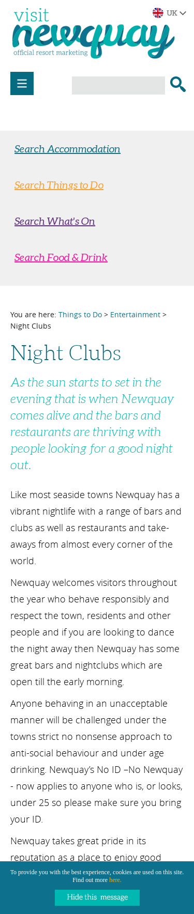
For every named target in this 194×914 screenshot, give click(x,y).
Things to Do (80, 314)
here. (115, 880)
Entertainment (135, 314)
